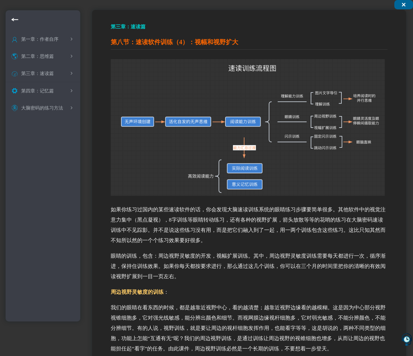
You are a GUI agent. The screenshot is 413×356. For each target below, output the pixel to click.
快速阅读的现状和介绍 (47, 100)
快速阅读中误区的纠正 (47, 125)
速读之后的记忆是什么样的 (50, 150)
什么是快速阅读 (40, 88)
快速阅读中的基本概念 (47, 112)
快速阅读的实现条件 (45, 137)
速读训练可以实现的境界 (49, 162)
